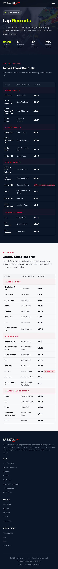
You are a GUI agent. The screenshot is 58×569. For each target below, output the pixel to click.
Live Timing (6, 509)
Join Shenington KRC (10, 468)
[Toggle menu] (53, 3)
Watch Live (6, 513)
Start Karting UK (8, 463)
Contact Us (7, 476)
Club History (7, 480)
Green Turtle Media (32, 564)
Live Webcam (7, 492)
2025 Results (7, 517)
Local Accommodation (11, 484)
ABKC (4, 537)
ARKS (4, 541)
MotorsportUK (8, 533)
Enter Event (7, 504)
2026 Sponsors (8, 488)
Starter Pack (7, 545)
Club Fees (6, 472)
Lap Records (7, 521)
